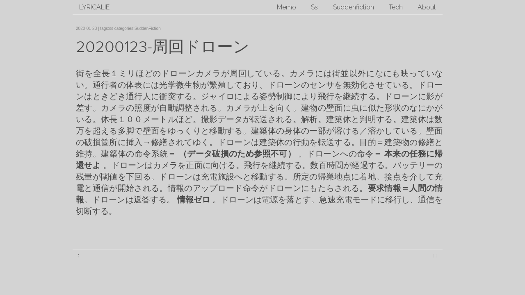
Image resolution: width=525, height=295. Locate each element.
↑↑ (435, 255)
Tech (396, 7)
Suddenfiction (353, 7)
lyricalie (94, 7)
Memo (286, 7)
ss (111, 28)
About (427, 7)
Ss (314, 7)
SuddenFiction (148, 28)
